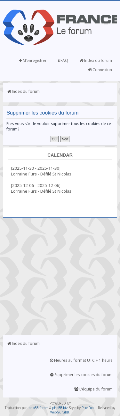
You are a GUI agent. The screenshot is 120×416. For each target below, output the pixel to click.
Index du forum (96, 60)
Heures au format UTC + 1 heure (81, 360)
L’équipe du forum (93, 389)
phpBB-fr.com (38, 407)
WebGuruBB (59, 412)
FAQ (63, 60)
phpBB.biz (60, 407)
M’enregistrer (33, 60)
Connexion (100, 69)
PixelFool (88, 407)
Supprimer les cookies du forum (81, 374)
